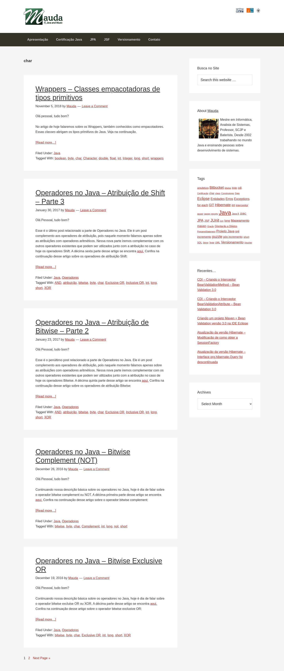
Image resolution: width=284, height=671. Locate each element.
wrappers (157, 160)
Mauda (33, 14)
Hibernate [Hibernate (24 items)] (223, 207)
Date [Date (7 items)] (237, 195)
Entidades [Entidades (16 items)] (218, 201)
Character (90, 160)
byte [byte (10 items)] (234, 190)
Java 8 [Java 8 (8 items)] (235, 216)
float (113, 160)
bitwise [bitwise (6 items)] (228, 190)
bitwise (83, 285)
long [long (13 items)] (227, 223)
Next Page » (41, 660)
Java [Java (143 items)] (225, 215)
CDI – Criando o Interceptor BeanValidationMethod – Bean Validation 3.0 (218, 287)
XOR (47, 290)
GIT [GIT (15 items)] (211, 207)
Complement (91, 528)
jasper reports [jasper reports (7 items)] (211, 216)
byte (71, 160)
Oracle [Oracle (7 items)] (210, 228)
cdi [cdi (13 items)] (240, 190)
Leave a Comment (95, 108)
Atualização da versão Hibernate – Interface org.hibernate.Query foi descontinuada (221, 359)
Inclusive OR (135, 285)
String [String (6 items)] (205, 245)
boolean (60, 160)
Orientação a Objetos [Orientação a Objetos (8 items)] (226, 228)
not (116, 528)
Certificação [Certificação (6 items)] (202, 195)
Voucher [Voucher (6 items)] (248, 245)
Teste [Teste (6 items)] (211, 245)
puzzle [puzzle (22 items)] (217, 239)
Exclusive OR (114, 285)
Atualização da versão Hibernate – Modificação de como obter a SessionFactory (221, 340)
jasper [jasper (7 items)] (200, 216)
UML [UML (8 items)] (217, 245)
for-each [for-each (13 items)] (202, 207)
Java (57, 155)
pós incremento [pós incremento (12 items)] (233, 239)
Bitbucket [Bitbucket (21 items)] (216, 190)
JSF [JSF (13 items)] (207, 223)
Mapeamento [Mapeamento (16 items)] (240, 223)
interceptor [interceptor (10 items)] (242, 207)
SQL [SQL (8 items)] (199, 245)
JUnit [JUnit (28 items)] (214, 223)
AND (58, 285)
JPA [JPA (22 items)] (200, 223)
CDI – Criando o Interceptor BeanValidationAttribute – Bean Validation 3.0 (219, 306)
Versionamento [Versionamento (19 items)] (232, 245)
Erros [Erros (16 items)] (229, 201)
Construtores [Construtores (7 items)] (227, 195)
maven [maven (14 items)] (201, 228)
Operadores (70, 280)
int (119, 160)
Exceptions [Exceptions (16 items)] (242, 201)
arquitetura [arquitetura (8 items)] (203, 190)
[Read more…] (46, 145)
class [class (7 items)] (217, 195)
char (78, 160)
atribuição (70, 285)
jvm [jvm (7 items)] (222, 223)
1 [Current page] (25, 660)
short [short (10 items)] (246, 239)
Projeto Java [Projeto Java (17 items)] (225, 233)
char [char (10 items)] (211, 195)
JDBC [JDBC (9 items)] (243, 216)
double (103, 160)
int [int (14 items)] (233, 207)
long (137, 160)
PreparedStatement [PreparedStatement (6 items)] (206, 234)
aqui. (140, 253)
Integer (127, 160)
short (145, 160)
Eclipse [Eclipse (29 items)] (203, 201)
